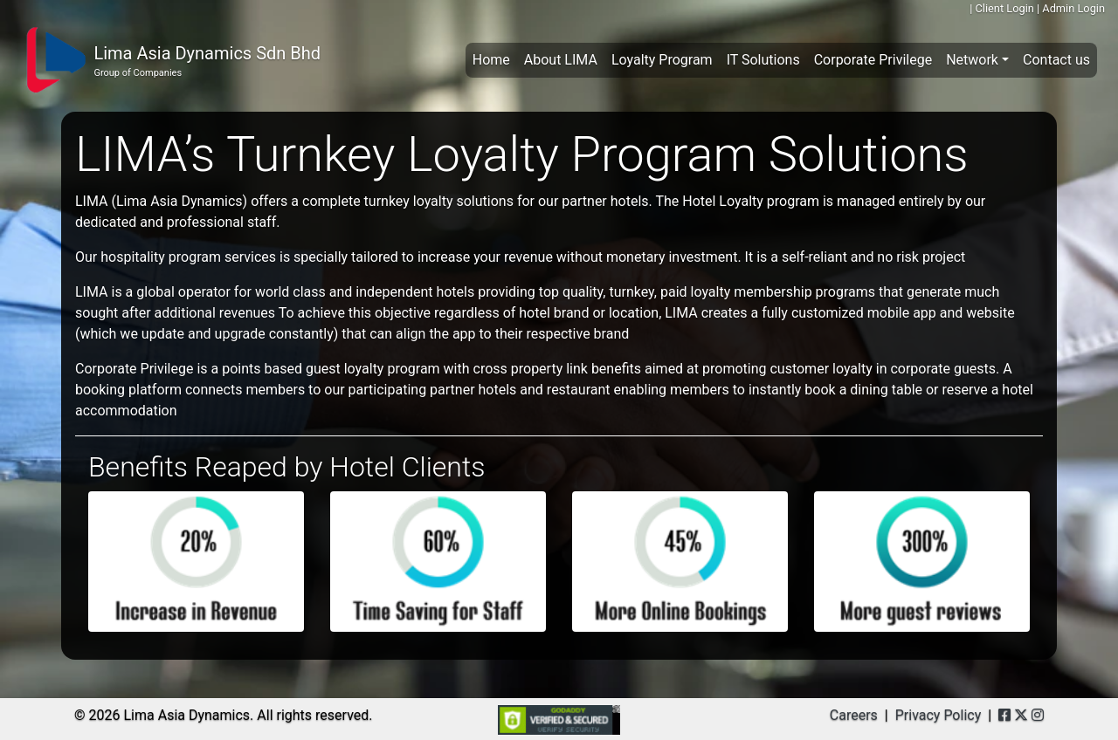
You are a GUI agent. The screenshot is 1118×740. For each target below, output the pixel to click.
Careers (854, 715)
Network (972, 59)
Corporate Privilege (873, 59)
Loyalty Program (662, 59)
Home (495, 58)
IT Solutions (763, 59)
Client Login (1004, 8)
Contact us (1056, 59)
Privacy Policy (938, 715)
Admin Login (1073, 8)
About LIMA (560, 59)
